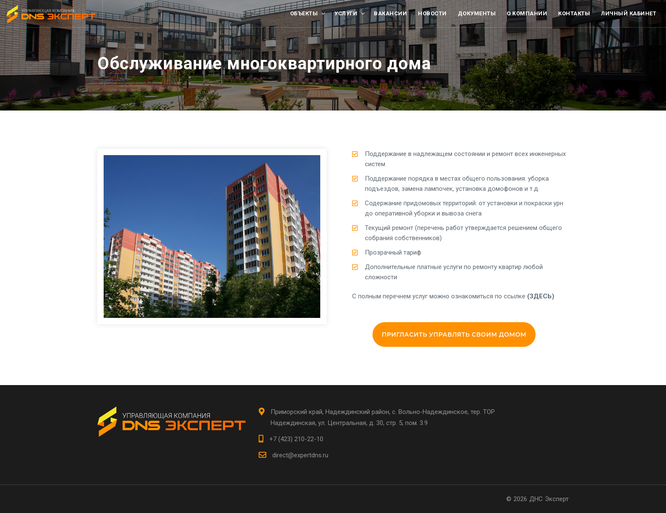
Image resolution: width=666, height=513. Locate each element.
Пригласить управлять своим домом (454, 334)
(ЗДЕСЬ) (540, 296)
